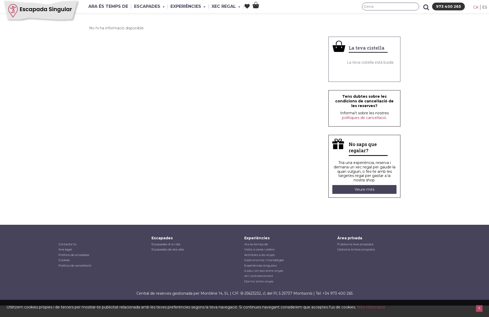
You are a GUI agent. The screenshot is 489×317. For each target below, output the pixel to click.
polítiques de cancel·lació (364, 117)
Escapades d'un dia (165, 244)
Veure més (364, 189)
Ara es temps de (256, 244)
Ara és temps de (109, 6)
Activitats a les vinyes (259, 255)
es (484, 7)
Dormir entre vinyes (258, 281)
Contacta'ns (67, 244)
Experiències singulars (260, 265)
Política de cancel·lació (74, 265)
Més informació (371, 307)
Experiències (194, 6)
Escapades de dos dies (167, 249)
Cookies (64, 260)
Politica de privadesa (73, 255)
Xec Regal (235, 6)
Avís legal (65, 249)
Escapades (153, 6)
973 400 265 (448, 6)
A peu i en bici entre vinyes (263, 271)
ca (475, 7)
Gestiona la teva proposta (356, 249)
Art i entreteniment (258, 276)
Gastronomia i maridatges (264, 260)
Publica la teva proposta (355, 244)
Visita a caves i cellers (259, 249)
